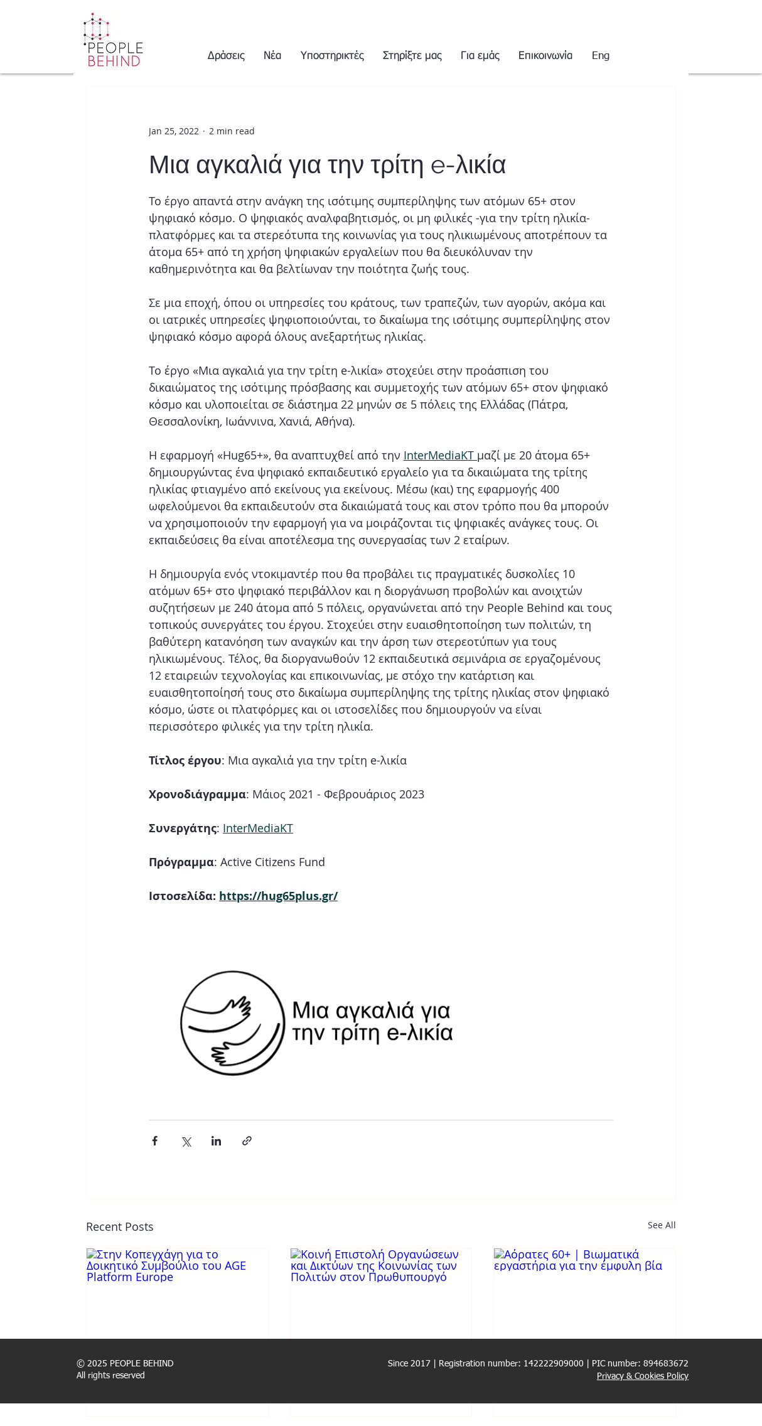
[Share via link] (247, 1141)
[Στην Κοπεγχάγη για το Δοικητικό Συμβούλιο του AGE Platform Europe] (177, 1299)
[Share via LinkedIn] (216, 1141)
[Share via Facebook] (155, 1141)
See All (662, 1225)
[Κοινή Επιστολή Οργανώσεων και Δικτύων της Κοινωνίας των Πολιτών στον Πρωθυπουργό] (381, 1299)
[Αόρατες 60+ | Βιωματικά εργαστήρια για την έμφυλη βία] (584, 1299)
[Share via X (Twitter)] (185, 1141)
